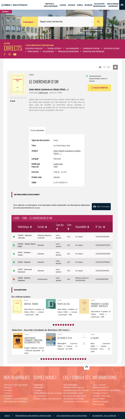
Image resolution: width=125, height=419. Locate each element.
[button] (122, 5)
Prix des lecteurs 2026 (73, 392)
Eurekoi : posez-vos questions (47, 398)
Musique (8, 390)
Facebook (38, 384)
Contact (102, 384)
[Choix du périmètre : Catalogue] (29, 21)
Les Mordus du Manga (73, 398)
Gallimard (43, 92)
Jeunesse (8, 395)
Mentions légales (100, 401)
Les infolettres (39, 395)
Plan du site (98, 404)
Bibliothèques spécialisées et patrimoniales (33, 415)
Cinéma (7, 392)
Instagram (38, 387)
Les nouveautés (70, 384)
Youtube (37, 390)
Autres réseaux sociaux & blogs (47, 392)
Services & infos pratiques (15, 384)
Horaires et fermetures (73, 387)
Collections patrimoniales (16, 398)
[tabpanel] (56, 161)
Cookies (96, 395)
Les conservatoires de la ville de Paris (72, 415)
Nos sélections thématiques (76, 390)
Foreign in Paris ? (101, 392)
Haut (86, 366)
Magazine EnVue (100, 387)
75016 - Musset (24, 262)
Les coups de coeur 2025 (74, 395)
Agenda (7, 387)
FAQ (95, 384)
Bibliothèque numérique (15, 401)
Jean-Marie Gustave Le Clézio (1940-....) (48, 89)
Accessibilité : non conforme (104, 415)
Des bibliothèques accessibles (107, 390)
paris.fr (7, 415)
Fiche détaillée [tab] (37, 130)
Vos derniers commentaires (76, 401)
